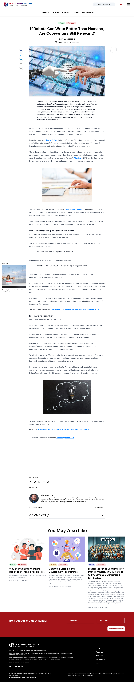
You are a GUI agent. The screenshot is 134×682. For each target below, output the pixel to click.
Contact (99, 663)
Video (91, 564)
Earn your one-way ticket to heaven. (19, 662)
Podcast (53, 564)
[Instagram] (22, 666)
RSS (34, 677)
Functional (71, 23)
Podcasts (66, 12)
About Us (99, 652)
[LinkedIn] (16, 666)
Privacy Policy (13, 677)
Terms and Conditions (25, 677)
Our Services (88, 12)
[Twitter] (13, 666)
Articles (56, 12)
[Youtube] (19, 666)
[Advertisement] (67, 454)
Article (61, 23)
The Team (99, 656)
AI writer (77, 158)
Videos (76, 12)
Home (98, 648)
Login (121, 4)
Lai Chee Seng (69, 39)
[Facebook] (10, 666)
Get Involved (100, 660)
